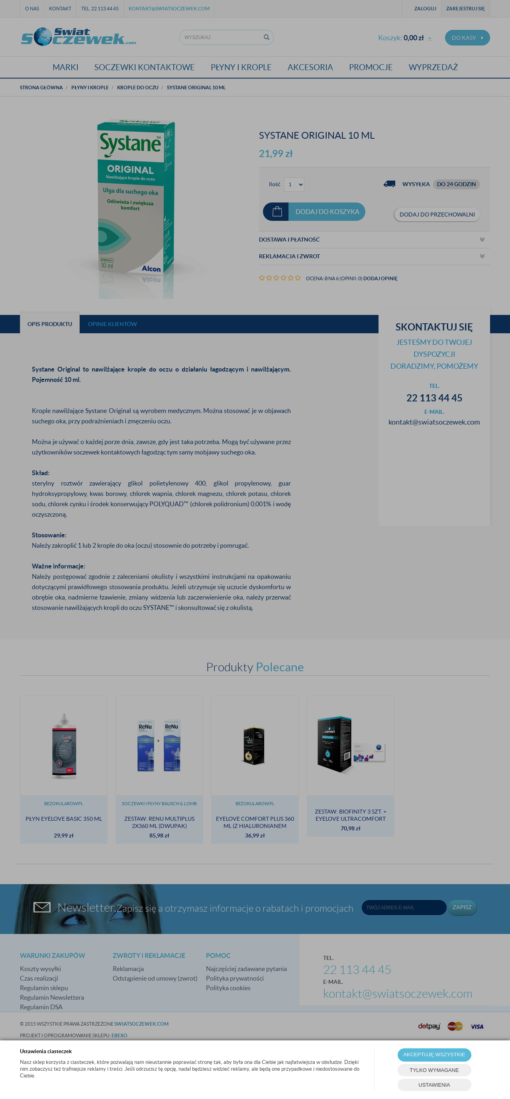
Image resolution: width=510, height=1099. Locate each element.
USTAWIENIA (434, 1085)
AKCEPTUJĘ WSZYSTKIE (434, 1055)
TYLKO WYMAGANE (434, 1070)
